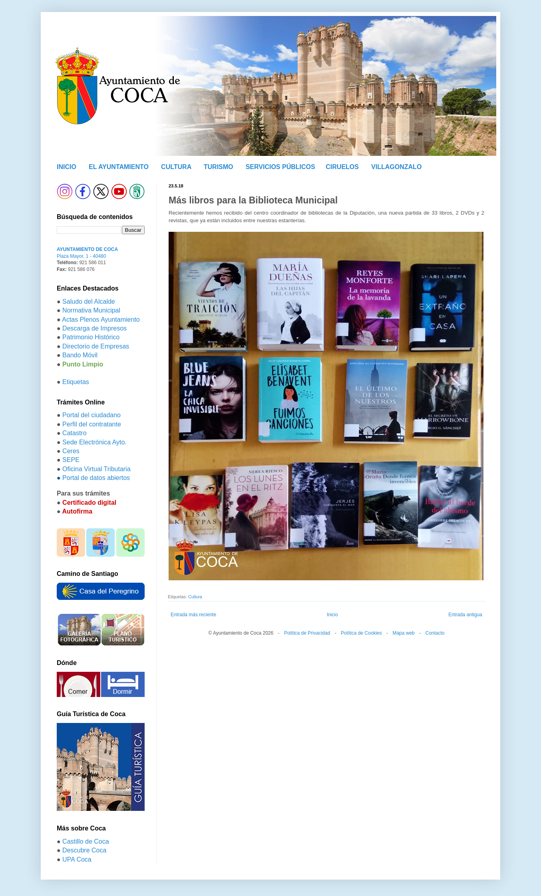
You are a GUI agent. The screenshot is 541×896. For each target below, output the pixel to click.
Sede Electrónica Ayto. (94, 442)
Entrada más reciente (193, 614)
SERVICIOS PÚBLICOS (280, 166)
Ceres (71, 451)
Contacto (434, 633)
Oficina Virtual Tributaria (96, 469)
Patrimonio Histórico (90, 337)
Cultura (195, 596)
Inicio (332, 614)
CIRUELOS (342, 166)
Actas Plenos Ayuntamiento (101, 319)
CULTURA (176, 166)
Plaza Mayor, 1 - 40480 (81, 256)
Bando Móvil (79, 355)
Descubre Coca (84, 850)
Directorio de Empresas (95, 346)
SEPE (71, 459)
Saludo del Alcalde (88, 301)
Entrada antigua (465, 614)
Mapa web (403, 633)
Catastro (74, 433)
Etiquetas (75, 381)
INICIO (66, 166)
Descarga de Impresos (94, 328)
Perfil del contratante (91, 424)
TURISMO (218, 166)
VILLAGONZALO (396, 166)
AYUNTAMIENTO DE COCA (87, 249)
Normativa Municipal (91, 310)
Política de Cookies (361, 633)
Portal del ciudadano (91, 415)
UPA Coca (76, 859)
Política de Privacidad (307, 633)
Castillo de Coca (85, 841)
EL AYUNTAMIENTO (119, 166)
